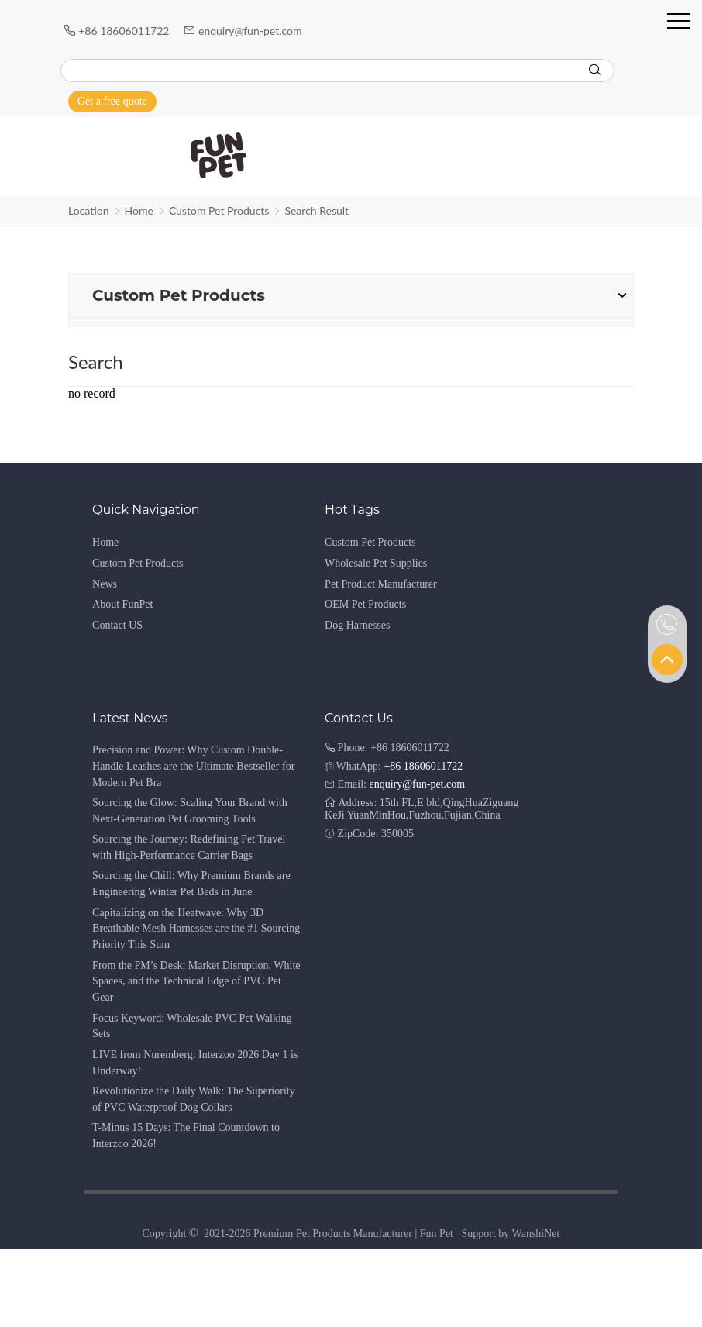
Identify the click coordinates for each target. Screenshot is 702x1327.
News (104, 584)
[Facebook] (557, 101)
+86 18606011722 (125, 30)
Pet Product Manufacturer (381, 584)
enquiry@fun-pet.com (251, 30)
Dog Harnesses (357, 625)
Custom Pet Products (219, 210)
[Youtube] (580, 101)
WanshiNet (536, 1233)
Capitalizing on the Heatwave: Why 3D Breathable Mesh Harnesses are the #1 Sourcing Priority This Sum (196, 929)
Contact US (117, 625)
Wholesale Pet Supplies (376, 563)
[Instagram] (601, 101)
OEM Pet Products (365, 604)
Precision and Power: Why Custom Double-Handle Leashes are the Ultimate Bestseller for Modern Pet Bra (193, 766)
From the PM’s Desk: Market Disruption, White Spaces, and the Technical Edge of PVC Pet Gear (196, 982)
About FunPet (122, 604)
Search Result (316, 210)
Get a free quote (112, 101)
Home (139, 210)
